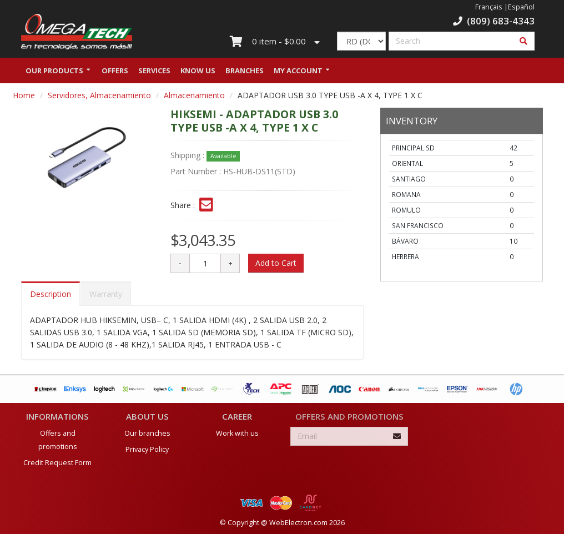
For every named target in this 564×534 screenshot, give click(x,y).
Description (50, 297)
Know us (197, 74)
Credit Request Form (57, 462)
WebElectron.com (298, 522)
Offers (115, 74)
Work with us (237, 432)
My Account (298, 74)
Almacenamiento (194, 98)
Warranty (105, 297)
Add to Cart (275, 266)
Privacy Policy (147, 449)
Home (24, 98)
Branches (244, 74)
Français (488, 7)
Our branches (147, 432)
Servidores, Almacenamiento (99, 98)
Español (521, 7)
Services (154, 74)
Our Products (54, 74)
